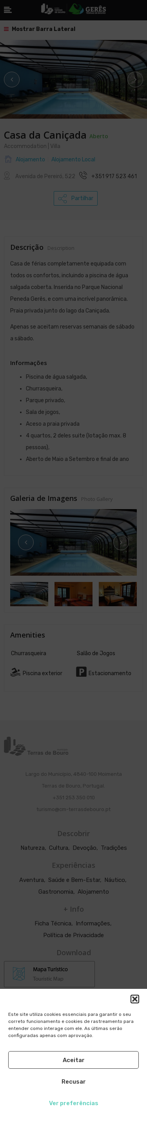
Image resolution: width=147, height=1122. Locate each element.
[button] (135, 999)
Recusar (74, 1081)
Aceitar (74, 1060)
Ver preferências (73, 1103)
